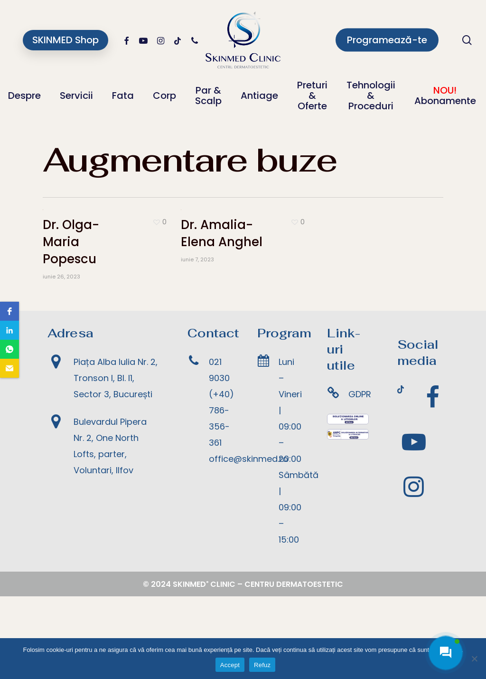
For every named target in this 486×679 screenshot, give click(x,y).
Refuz (262, 665)
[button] (9, 311)
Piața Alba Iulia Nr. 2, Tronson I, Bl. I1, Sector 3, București (116, 461)
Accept (230, 665)
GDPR (359, 477)
